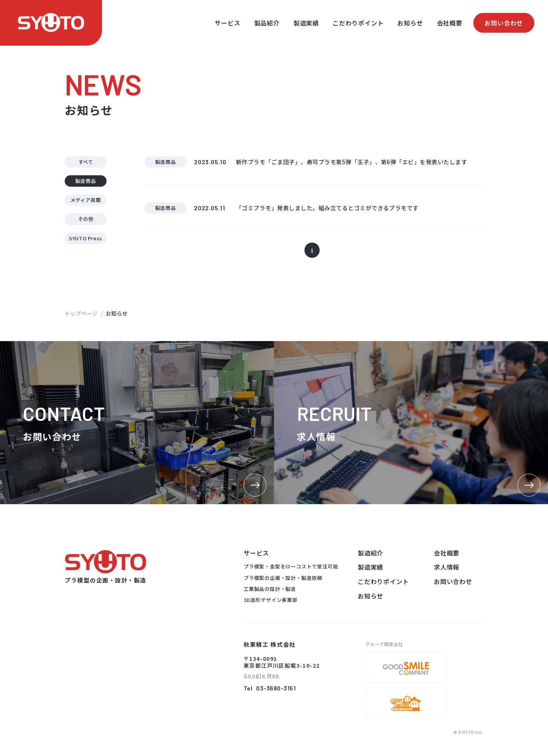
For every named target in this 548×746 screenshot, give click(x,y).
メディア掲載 (85, 199)
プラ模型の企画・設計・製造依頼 (283, 577)
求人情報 (446, 566)
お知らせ (410, 22)
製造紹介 (370, 552)
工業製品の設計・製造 (270, 588)
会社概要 (449, 22)
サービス (227, 22)
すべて (85, 161)
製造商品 (85, 180)
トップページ (81, 313)
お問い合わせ (503, 22)
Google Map (261, 676)
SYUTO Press (85, 238)
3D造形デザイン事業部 (271, 599)
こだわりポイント (358, 22)
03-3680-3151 (276, 688)
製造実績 (306, 22)
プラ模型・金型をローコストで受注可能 (291, 566)
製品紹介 (267, 22)
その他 (86, 218)
